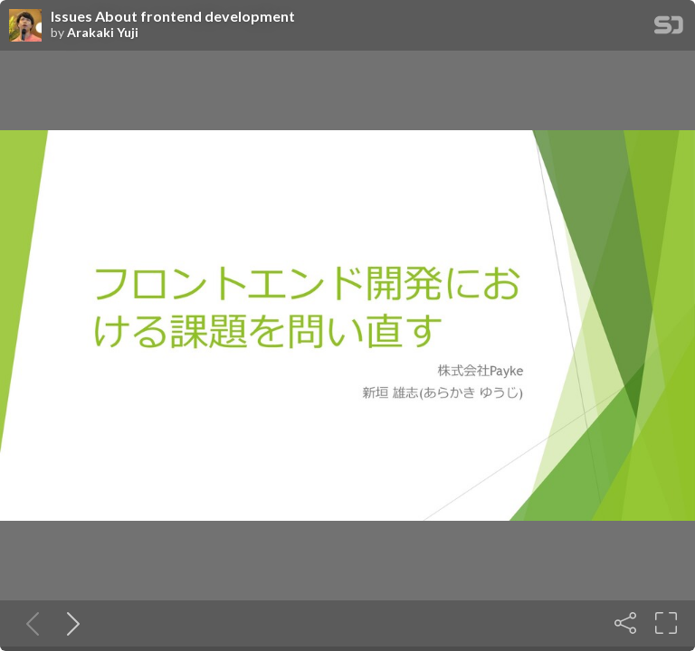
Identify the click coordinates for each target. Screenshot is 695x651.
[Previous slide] (28, 623)
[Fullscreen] (666, 623)
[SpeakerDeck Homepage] (668, 28)
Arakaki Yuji (102, 32)
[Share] (625, 623)
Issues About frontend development (173, 16)
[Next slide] (69, 623)
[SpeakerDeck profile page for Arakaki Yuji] (25, 26)
